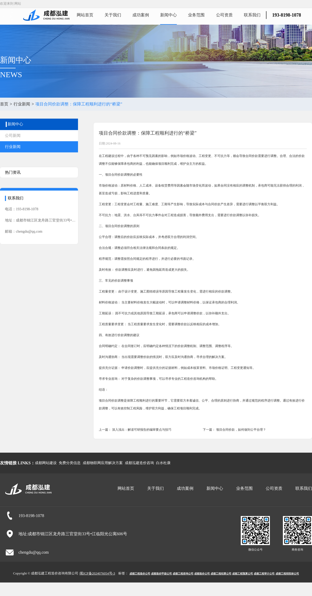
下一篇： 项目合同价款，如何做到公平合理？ (234, 447)
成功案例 (140, 15)
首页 (4, 104)
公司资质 (224, 15)
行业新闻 (22, 104)
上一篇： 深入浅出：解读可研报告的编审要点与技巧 (135, 447)
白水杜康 (163, 463)
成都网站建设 (46, 463)
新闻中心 (168, 15)
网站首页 (85, 15)
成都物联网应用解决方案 (103, 463)
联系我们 (252, 15)
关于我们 (113, 15)
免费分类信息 (70, 463)
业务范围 (196, 15)
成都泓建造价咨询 (139, 463)
